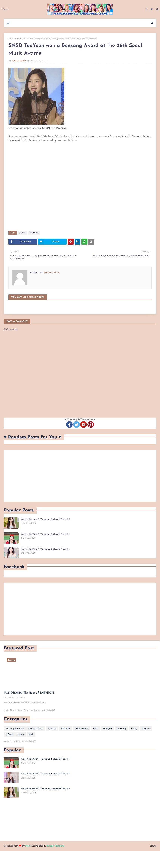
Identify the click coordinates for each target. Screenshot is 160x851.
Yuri (31, 734)
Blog (27, 845)
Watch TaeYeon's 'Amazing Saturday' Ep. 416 (45, 774)
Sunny (134, 728)
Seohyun (107, 728)
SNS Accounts (81, 728)
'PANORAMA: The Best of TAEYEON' (29, 692)
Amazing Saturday (15, 728)
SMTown (65, 728)
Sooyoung (121, 728)
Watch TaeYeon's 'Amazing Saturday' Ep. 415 (45, 549)
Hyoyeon (52, 728)
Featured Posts (35, 728)
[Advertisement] (80, 476)
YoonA (20, 734)
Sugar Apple (19, 60)
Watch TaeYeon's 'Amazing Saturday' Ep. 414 (45, 519)
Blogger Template (55, 845)
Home (11, 38)
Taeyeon (21, 38)
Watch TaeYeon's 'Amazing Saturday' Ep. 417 (45, 534)
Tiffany (9, 734)
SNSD (22, 232)
